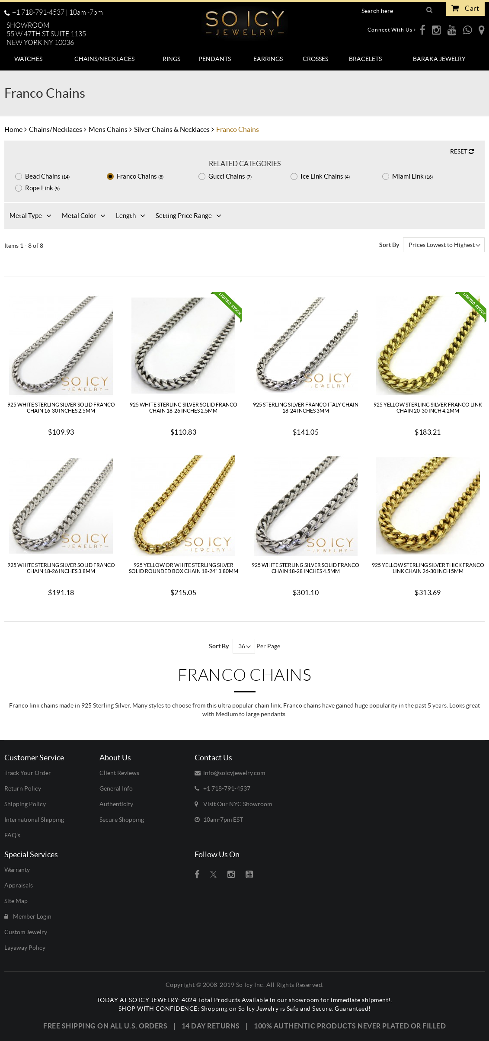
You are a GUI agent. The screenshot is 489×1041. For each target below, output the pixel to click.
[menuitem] (28, 58)
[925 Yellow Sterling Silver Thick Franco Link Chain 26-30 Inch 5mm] (428, 505)
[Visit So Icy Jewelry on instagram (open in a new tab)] (231, 874)
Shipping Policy (25, 804)
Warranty (17, 869)
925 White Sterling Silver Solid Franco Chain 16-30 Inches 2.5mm (61, 407)
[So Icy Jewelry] (244, 20)
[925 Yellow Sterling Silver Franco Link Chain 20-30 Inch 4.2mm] (428, 344)
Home (13, 129)
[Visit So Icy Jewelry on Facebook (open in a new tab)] (197, 874)
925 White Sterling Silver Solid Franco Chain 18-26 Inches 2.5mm (183, 407)
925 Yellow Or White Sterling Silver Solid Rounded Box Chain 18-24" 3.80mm (183, 568)
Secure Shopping (121, 819)
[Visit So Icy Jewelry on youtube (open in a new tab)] (249, 874)
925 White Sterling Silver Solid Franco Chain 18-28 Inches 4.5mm (305, 568)
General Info (116, 788)
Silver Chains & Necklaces (172, 129)
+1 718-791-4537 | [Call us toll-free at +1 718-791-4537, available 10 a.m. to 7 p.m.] (53, 12)
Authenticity (116, 804)
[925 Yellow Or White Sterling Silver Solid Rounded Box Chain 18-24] (183, 505)
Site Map (16, 900)
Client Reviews (119, 772)
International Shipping (34, 819)
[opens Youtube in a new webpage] (452, 30)
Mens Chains (108, 129)
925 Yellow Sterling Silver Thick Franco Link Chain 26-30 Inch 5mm (428, 568)
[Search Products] (392, 11)
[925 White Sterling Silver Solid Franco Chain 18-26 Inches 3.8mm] (61, 505)
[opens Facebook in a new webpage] (422, 30)
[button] (49, 34)
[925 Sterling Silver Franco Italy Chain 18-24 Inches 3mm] (306, 344)
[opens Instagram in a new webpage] (436, 30)
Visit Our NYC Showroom (233, 804)
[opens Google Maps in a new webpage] (482, 30)
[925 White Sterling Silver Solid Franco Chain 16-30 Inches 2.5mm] (61, 344)
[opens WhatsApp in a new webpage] (467, 30)
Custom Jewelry (25, 932)
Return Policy (22, 788)
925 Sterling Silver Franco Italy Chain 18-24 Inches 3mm (305, 407)
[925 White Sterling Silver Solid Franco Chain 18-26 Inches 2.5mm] (183, 344)
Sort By (389, 244)
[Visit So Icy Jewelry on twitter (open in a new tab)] (213, 874)
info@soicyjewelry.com (230, 772)
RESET (462, 151)
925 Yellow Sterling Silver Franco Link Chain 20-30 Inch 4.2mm (428, 407)
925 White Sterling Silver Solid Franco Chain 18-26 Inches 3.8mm (61, 568)
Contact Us (213, 757)
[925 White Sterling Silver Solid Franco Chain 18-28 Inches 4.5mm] (306, 505)
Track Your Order (27, 772)
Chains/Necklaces (55, 129)
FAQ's (12, 835)
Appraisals (18, 885)
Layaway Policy (24, 947)
